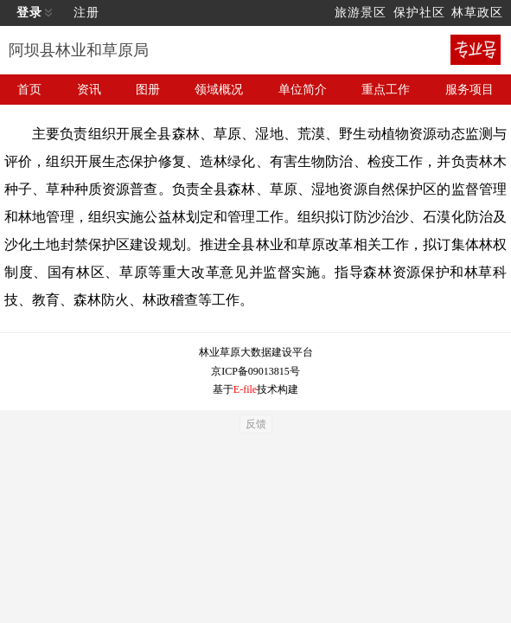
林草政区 (477, 12)
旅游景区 (360, 12)
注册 (86, 12)
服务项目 (469, 89)
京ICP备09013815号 (255, 371)
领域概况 (219, 89)
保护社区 (419, 12)
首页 (29, 89)
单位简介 (302, 89)
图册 (148, 89)
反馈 (256, 424)
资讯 (89, 89)
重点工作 (385, 89)
